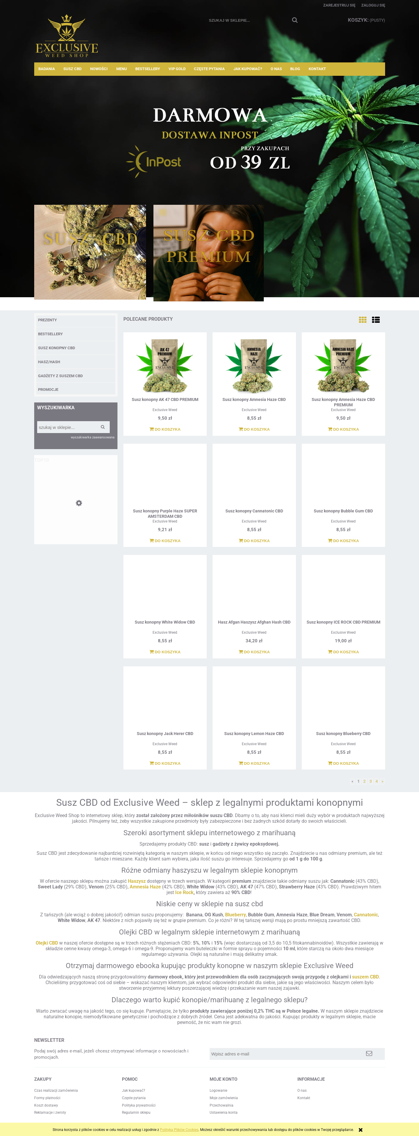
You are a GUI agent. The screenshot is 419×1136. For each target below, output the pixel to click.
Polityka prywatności (139, 1105)
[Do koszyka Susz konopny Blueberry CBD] (343, 763)
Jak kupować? (133, 1090)
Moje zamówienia (224, 1098)
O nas (302, 1090)
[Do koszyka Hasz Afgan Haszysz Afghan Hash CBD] (254, 652)
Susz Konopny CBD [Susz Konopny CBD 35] (56, 348)
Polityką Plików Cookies (179, 1130)
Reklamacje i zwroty (50, 1112)
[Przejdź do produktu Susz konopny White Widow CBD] (165, 588)
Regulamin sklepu (136, 1112)
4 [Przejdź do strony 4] (377, 781)
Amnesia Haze (145, 887)
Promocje (48, 389)
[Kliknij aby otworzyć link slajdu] (209, 138)
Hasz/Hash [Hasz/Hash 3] (49, 362)
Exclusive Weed (165, 410)
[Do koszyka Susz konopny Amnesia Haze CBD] (254, 429)
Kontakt (303, 1098)
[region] (209, 138)
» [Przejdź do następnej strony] (382, 781)
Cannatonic (366, 915)
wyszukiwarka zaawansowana (92, 437)
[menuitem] (46, 68)
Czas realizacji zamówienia (56, 1090)
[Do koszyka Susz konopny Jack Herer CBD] (165, 763)
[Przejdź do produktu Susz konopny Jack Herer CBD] (165, 699)
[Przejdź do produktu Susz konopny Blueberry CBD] (343, 699)
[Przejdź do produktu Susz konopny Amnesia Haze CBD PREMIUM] (343, 365)
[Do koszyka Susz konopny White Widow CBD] (165, 652)
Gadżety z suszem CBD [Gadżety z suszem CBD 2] (60, 376)
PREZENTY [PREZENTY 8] (47, 320)
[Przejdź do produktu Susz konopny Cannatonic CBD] (254, 477)
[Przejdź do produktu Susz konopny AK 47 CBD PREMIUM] (165, 365)
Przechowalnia (221, 1105)
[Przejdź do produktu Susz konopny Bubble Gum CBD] (343, 477)
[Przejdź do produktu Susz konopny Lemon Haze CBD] (254, 699)
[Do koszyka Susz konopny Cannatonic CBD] (254, 541)
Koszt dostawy (46, 1105)
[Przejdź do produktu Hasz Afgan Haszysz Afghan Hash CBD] (254, 588)
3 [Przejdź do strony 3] (371, 781)
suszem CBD (365, 977)
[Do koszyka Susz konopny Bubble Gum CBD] (343, 541)
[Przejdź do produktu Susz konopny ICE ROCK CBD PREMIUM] (343, 588)
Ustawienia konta (224, 1112)
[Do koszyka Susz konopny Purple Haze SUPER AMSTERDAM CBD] (165, 541)
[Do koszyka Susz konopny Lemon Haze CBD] (254, 763)
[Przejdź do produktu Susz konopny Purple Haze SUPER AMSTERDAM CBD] (165, 477)
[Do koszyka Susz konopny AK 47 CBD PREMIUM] (165, 429)
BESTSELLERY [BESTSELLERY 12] (50, 334)
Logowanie (218, 1090)
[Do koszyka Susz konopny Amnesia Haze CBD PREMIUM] (343, 429)
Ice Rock (184, 892)
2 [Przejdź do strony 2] (364, 781)
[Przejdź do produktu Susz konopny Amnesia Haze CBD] (76, 524)
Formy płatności (47, 1098)
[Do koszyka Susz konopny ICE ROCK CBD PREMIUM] (343, 652)
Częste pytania (134, 1098)
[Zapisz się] (369, 1054)
